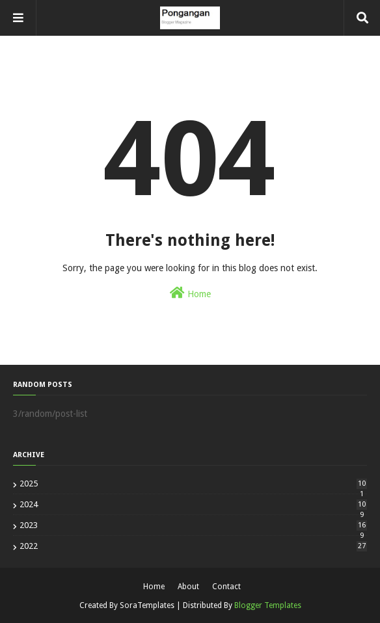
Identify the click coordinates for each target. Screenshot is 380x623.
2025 (193, 483)
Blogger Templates (267, 605)
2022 (193, 546)
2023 (193, 525)
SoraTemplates (147, 605)
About (188, 586)
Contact (226, 586)
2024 (193, 504)
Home (190, 292)
